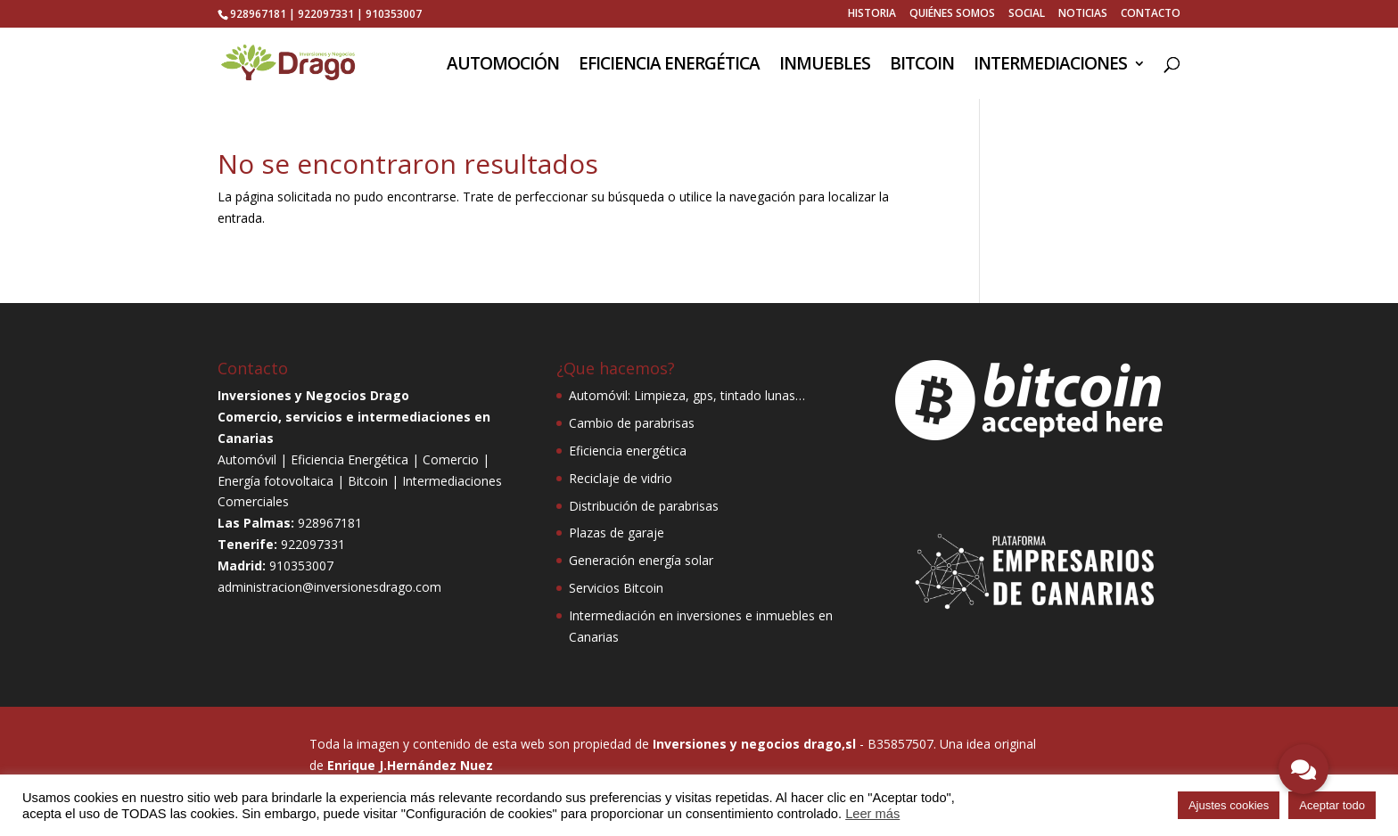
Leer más (872, 814)
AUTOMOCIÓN (503, 66)
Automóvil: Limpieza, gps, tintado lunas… (687, 395)
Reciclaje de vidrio (620, 478)
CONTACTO (1150, 14)
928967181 (258, 13)
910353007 (394, 13)
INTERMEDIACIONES (1050, 66)
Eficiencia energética (628, 450)
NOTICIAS (1082, 14)
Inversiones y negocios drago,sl (754, 743)
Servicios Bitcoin (616, 587)
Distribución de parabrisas (644, 505)
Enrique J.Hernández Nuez (410, 765)
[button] (1303, 769)
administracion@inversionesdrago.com (329, 586)
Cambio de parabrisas (632, 422)
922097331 (326, 13)
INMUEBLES (824, 66)
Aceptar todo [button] (1332, 805)
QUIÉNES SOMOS (952, 14)
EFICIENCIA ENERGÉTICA (669, 66)
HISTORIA (872, 14)
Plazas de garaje (616, 532)
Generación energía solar (641, 560)
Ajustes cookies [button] (1228, 805)
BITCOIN (922, 66)
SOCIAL (1026, 14)
